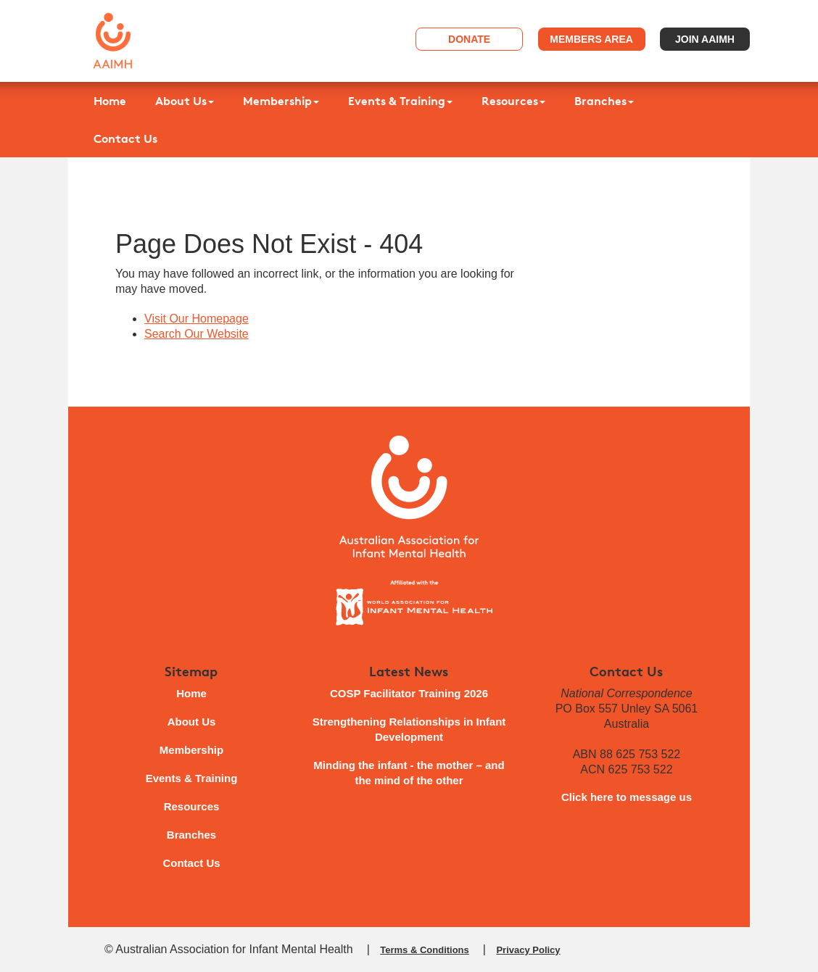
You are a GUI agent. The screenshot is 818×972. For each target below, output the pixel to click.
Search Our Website (196, 334)
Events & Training (400, 101)
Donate (469, 39)
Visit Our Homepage (196, 318)
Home (110, 101)
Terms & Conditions (424, 949)
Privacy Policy (528, 949)
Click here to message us (626, 797)
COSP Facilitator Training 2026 (409, 693)
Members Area (591, 39)
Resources (513, 101)
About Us (184, 101)
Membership (281, 101)
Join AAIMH (705, 39)
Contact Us (125, 138)
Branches (604, 101)
